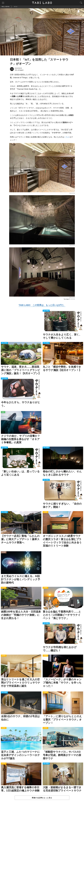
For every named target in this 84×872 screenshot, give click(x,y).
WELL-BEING (46, 311)
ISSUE (3, 412)
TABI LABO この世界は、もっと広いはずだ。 (42, 305)
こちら (66, 137)
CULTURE (4, 552)
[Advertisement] (42, 838)
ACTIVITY (45, 512)
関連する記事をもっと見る (42, 798)
